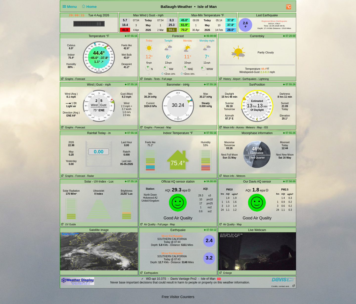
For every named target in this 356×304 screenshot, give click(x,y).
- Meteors (249, 127)
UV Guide (68, 224)
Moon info (226, 127)
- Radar (90, 176)
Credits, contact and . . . (283, 286)
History (224, 79)
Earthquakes (148, 273)
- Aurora (239, 127)
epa (186, 190)
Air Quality (147, 224)
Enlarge (225, 273)
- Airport (236, 79)
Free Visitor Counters (178, 297)
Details (145, 79)
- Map (168, 127)
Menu (71, 6)
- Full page (166, 79)
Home (89, 6)
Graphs (66, 79)
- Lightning (263, 79)
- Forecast (79, 79)
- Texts (156, 79)
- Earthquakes (248, 79)
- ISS (265, 127)
